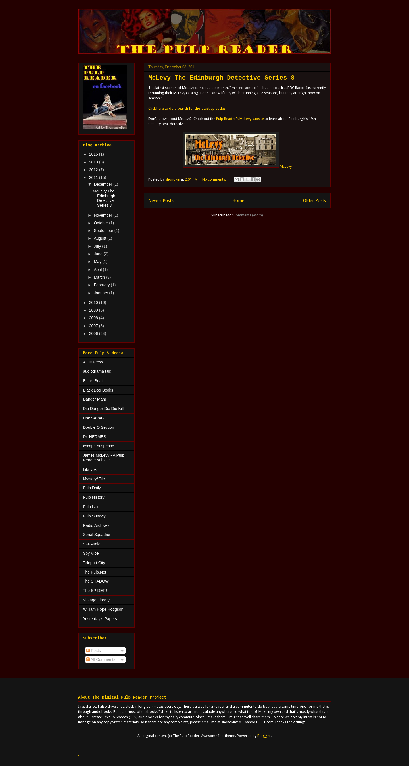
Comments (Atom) (248, 215)
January (101, 293)
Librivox (90, 469)
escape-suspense (98, 446)
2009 (94, 310)
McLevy (237, 166)
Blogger (264, 736)
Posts (93, 650)
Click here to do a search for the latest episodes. (187, 108)
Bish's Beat (93, 380)
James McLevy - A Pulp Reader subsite (103, 457)
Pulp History (93, 497)
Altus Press (93, 362)
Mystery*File (94, 479)
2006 (94, 333)
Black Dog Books (98, 390)
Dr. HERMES (94, 436)
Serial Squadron (97, 534)
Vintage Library (96, 600)
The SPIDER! (95, 590)
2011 (94, 177)
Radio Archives (96, 525)
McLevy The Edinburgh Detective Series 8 (221, 78)
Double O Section (98, 427)
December (103, 184)
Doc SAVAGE (95, 418)
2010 (94, 302)
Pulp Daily (92, 488)
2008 (94, 318)
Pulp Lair (91, 506)
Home (238, 200)
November (103, 215)
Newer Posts (161, 200)
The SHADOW (96, 581)
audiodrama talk (97, 371)
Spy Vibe (91, 553)
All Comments (100, 659)
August (100, 238)
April (98, 269)
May (98, 261)
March (100, 277)
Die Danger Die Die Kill (103, 408)
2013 (94, 162)
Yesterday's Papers (100, 618)
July (98, 246)
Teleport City (94, 562)
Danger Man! (94, 399)
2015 (94, 154)
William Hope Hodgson (103, 609)
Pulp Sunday (94, 516)
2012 (94, 169)
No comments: (214, 179)
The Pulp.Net (94, 572)
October (101, 223)
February (102, 285)
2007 (94, 326)
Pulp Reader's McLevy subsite (240, 119)
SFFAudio (91, 544)
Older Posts (314, 200)
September (104, 230)
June (98, 254)
